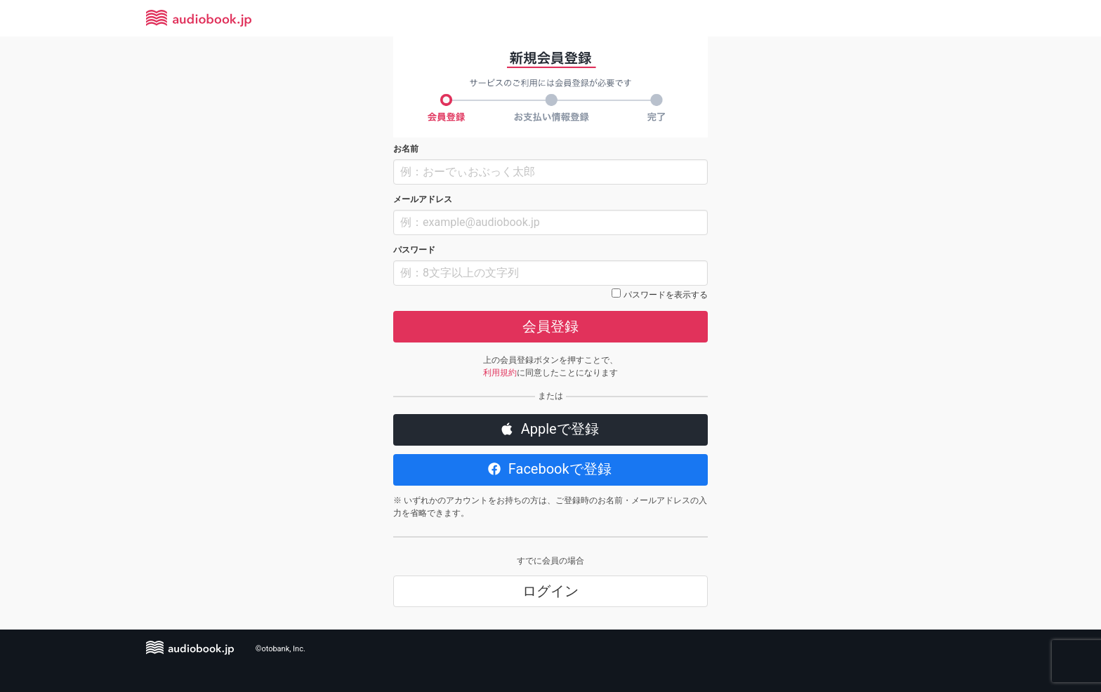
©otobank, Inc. (280, 648)
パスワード (414, 250)
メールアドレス (422, 199)
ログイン (550, 591)
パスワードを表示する (666, 295)
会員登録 (550, 326)
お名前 (405, 149)
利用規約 (500, 373)
